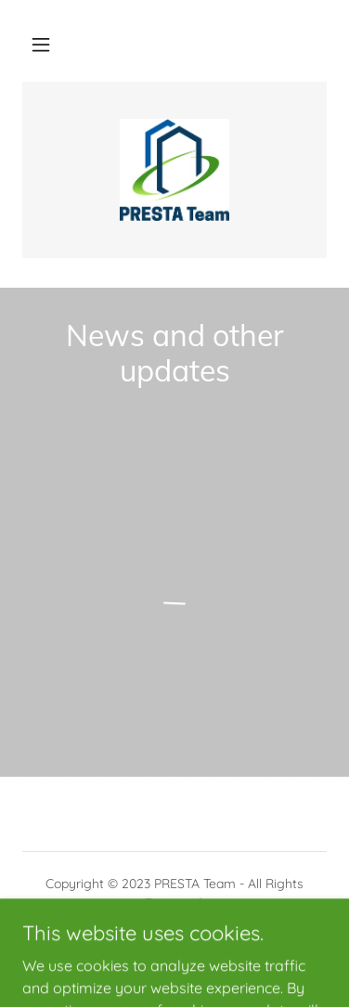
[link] (175, 170)
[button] (40, 44)
